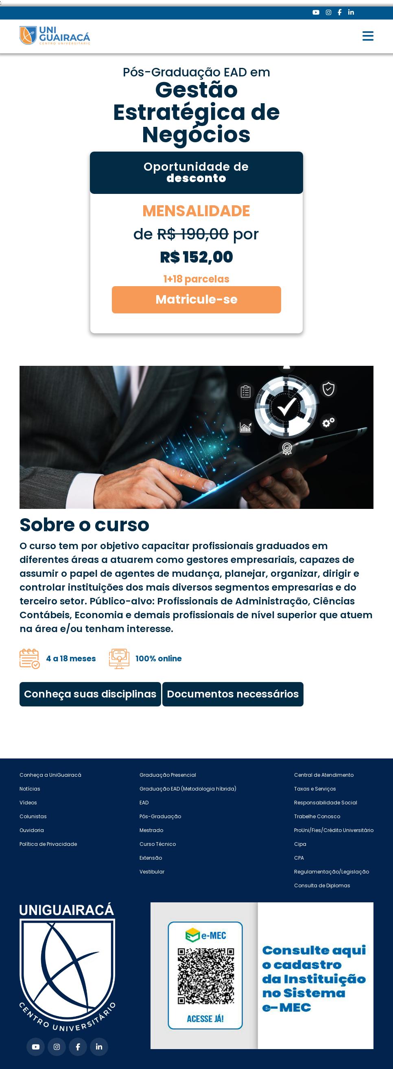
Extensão (151, 857)
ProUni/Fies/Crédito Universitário (333, 830)
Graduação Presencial (168, 774)
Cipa (300, 844)
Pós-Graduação (160, 816)
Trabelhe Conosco (317, 816)
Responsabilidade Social (325, 802)
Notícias (30, 788)
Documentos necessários (233, 694)
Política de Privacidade (48, 844)
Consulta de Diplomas (322, 885)
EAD (144, 802)
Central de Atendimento (324, 774)
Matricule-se (196, 299)
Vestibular (152, 871)
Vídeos (28, 802)
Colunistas (33, 816)
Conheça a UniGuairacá (50, 774)
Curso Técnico (158, 844)
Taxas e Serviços (315, 788)
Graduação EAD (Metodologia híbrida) (188, 788)
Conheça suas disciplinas (90, 694)
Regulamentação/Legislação (331, 871)
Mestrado (151, 830)
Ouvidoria (32, 830)
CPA (299, 857)
